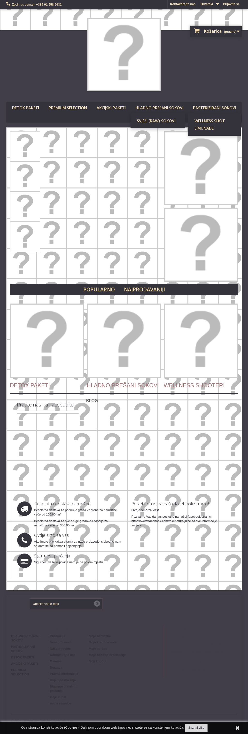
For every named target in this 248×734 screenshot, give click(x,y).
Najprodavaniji (144, 289)
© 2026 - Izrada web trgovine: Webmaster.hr (42, 721)
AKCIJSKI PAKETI (111, 107)
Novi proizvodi (61, 642)
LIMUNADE (204, 128)
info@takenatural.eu (201, 670)
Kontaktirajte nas (182, 4)
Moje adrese (98, 648)
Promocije (57, 636)
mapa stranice (60, 703)
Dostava (56, 667)
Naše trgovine (60, 648)
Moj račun (99, 628)
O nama (56, 661)
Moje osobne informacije (107, 655)
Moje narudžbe (100, 636)
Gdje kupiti (58, 697)
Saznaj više (196, 727)
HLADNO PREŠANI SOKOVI (159, 107)
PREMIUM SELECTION (68, 107)
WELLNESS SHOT (209, 121)
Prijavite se (231, 4)
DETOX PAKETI (25, 107)
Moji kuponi (97, 661)
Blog (92, 400)
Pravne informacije (64, 674)
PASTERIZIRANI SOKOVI (214, 107)
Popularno (99, 289)
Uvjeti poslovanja (63, 680)
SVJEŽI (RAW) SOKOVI (156, 121)
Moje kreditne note (103, 642)
